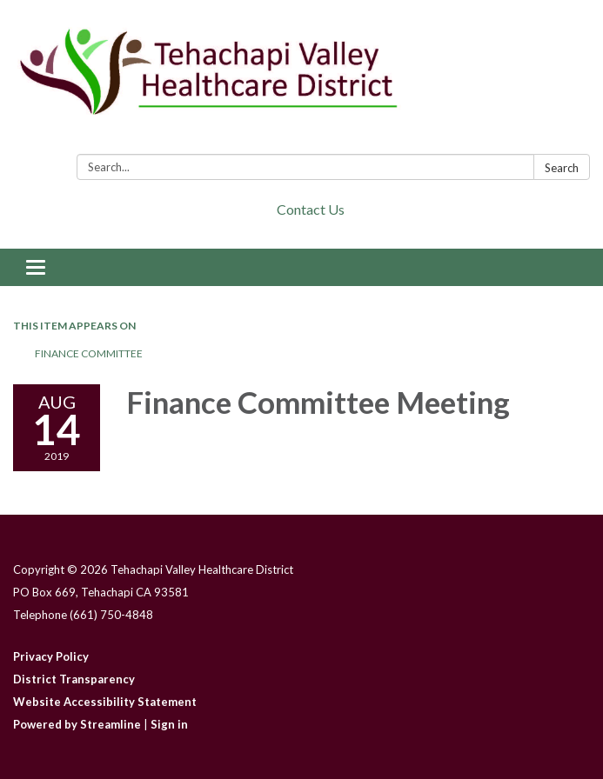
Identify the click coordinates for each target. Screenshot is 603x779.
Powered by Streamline (77, 724)
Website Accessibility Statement (105, 702)
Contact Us (311, 209)
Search (562, 168)
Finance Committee (89, 353)
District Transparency (74, 679)
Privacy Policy (51, 656)
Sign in (169, 724)
